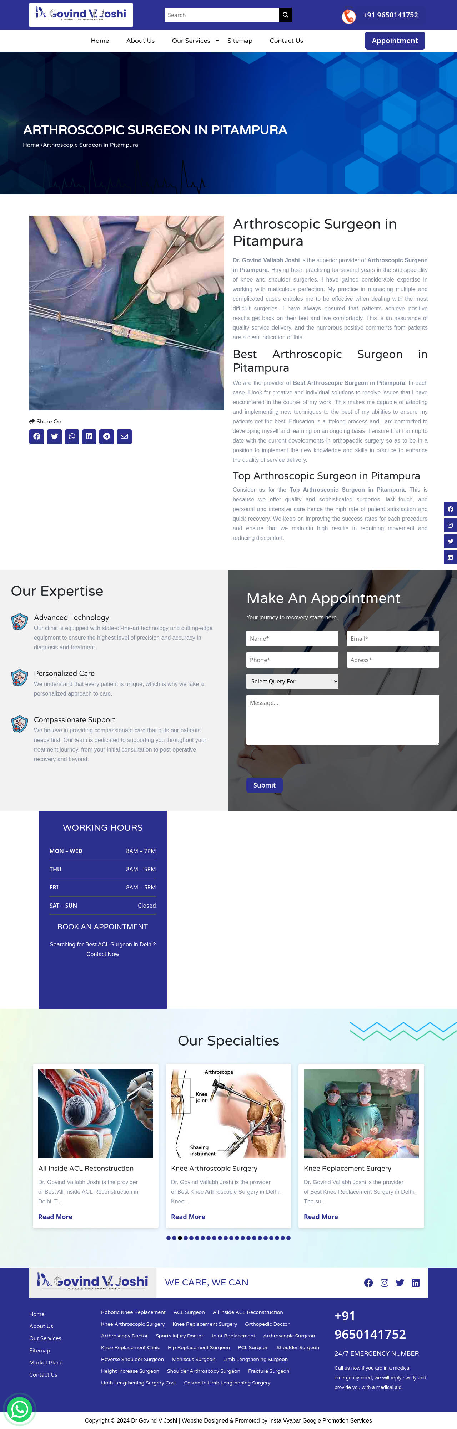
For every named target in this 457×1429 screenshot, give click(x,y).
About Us (140, 41)
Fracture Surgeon (268, 1371)
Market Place (45, 1363)
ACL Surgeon (189, 1312)
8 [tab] (208, 1238)
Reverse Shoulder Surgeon (132, 1359)
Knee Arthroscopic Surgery (133, 1324)
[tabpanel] (97, 1146)
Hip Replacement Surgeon (199, 1348)
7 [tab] (203, 1238)
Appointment (395, 40)
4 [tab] (186, 1238)
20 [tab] (277, 1238)
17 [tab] (260, 1238)
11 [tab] (226, 1238)
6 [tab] (197, 1238)
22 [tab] (288, 1238)
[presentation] (300, 764)
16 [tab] (254, 1238)
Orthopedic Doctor (267, 1324)
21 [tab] (283, 1238)
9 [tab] (214, 1238)
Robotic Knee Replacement (133, 1312)
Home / (33, 145)
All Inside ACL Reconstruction (248, 1312)
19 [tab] (271, 1238)
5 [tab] (191, 1238)
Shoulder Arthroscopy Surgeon (203, 1371)
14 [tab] (243, 1238)
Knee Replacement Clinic (130, 1348)
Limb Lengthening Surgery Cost (138, 1383)
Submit (264, 785)
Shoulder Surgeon (298, 1348)
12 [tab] (231, 1238)
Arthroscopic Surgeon (289, 1336)
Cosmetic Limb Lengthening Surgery (227, 1383)
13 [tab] (237, 1238)
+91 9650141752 (390, 15)
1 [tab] (168, 1238)
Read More (57, 1216)
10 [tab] (220, 1238)
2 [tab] (174, 1238)
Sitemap (239, 41)
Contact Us (286, 41)
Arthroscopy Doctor (124, 1336)
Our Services (191, 41)
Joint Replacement (233, 1336)
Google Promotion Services (336, 1421)
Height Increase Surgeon (130, 1371)
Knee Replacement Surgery (205, 1324)
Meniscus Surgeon (193, 1359)
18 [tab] (265, 1238)
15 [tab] (248, 1238)
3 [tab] (180, 1238)
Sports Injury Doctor (179, 1336)
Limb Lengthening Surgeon (255, 1359)
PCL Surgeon (253, 1348)
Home (100, 41)
